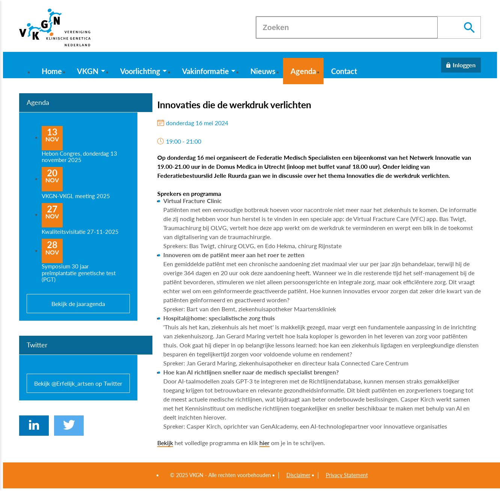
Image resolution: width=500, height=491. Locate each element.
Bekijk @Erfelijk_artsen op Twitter (78, 383)
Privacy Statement (347, 475)
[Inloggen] (461, 65)
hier (264, 442)
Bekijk (165, 442)
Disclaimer (298, 475)
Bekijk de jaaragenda (78, 303)
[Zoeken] (347, 27)
